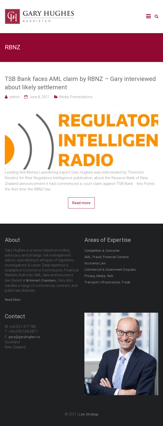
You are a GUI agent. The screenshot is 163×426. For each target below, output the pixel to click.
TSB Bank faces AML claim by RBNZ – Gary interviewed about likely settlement (80, 83)
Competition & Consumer (102, 250)
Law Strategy (88, 414)
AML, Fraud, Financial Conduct (106, 257)
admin (15, 97)
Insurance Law (95, 263)
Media (64, 97)
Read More (12, 300)
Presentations (81, 97)
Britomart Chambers (41, 280)
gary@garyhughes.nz (24, 337)
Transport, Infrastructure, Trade (107, 282)
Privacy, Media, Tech (98, 276)
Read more (81, 203)
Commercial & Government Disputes (110, 269)
